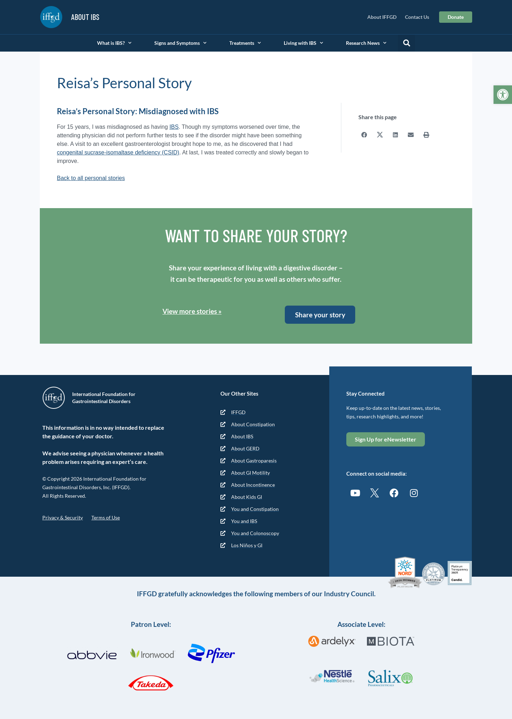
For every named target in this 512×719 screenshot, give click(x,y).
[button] (406, 43)
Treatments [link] (245, 43)
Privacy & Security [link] (62, 517)
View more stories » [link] (192, 311)
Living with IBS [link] (303, 43)
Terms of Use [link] (105, 517)
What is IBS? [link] (114, 43)
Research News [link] (366, 43)
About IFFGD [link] (381, 17)
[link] (503, 94)
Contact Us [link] (417, 17)
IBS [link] (174, 127)
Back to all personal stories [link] (91, 178)
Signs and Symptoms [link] (180, 43)
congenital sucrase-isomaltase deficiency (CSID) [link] (118, 152)
